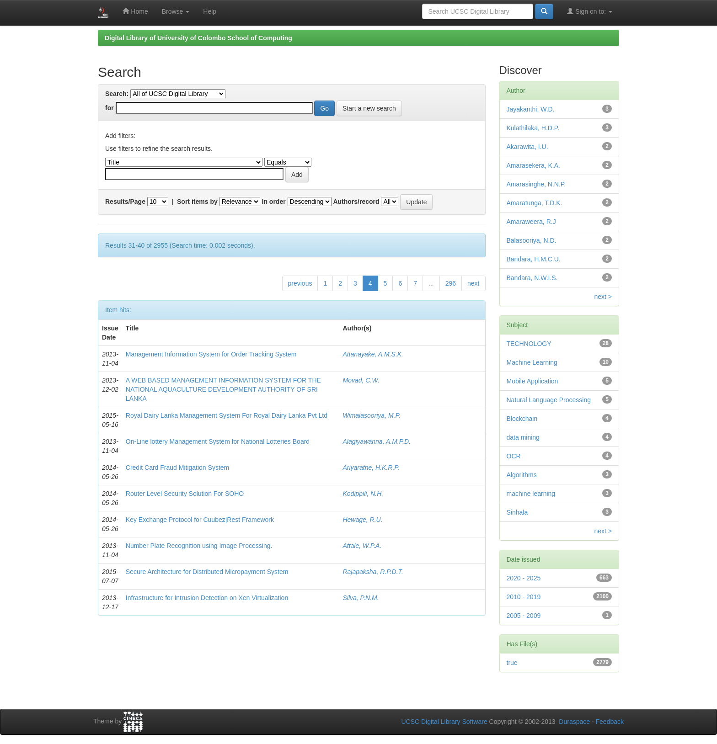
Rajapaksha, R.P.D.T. (372, 571)
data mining (523, 437)
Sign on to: (589, 11)
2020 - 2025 (524, 578)
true (512, 662)
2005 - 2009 (524, 615)
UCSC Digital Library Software (444, 721)
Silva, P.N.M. (360, 597)
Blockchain (522, 418)
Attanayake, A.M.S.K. (372, 354)
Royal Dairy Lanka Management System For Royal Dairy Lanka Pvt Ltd (226, 415)
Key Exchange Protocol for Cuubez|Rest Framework (200, 519)
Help (209, 11)
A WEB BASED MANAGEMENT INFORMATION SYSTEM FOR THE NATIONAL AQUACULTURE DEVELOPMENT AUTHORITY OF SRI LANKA (223, 389)
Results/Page (125, 201)
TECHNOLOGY (529, 343)
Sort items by (197, 201)
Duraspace (574, 721)
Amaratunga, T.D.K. (534, 203)
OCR (514, 456)
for (109, 108)
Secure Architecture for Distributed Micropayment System (207, 571)
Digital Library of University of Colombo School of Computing (198, 38)
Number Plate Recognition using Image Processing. (199, 545)
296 (450, 283)
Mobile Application (532, 381)
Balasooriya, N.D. (531, 240)
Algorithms (522, 474)
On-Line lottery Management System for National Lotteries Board (218, 441)
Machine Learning (532, 362)
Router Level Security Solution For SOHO (185, 493)
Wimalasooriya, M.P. (371, 415)
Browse (176, 11)
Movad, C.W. (360, 380)
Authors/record (356, 201)
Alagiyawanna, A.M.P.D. (376, 441)
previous (300, 283)
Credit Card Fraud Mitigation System (177, 467)
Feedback (610, 721)
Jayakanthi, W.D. (531, 109)
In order (274, 201)
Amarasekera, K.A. (534, 165)
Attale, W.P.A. (361, 545)
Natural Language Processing (549, 400)
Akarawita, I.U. (527, 146)
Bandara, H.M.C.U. (534, 259)
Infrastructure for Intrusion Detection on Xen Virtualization (207, 597)
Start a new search (369, 108)
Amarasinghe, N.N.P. (536, 184)
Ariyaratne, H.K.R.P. (370, 467)
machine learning (531, 493)
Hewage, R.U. (362, 519)
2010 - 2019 (524, 597)
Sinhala (517, 512)
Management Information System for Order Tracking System (211, 354)
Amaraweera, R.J (531, 221)
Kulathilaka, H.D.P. (533, 128)
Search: (116, 93)
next (473, 283)
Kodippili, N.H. (362, 493)
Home (135, 11)
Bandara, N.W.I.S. (532, 278)
